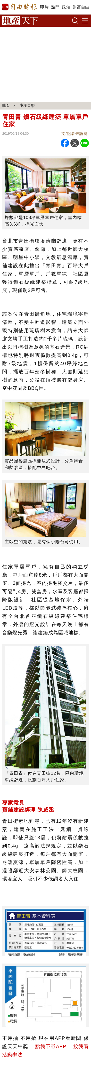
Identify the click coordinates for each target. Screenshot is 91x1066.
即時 (44, 7)
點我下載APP (50, 1046)
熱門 (55, 7)
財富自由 (81, 7)
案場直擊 (27, 105)
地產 (5, 105)
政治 (66, 7)
